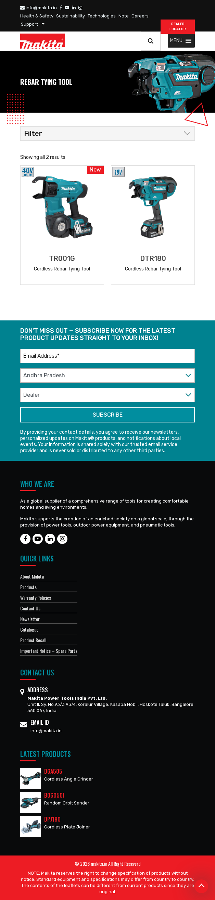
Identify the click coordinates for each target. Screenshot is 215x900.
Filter (33, 133)
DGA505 (53, 771)
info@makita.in (38, 7)
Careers (140, 15)
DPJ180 (52, 819)
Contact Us (30, 608)
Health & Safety (36, 15)
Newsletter (30, 618)
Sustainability (70, 15)
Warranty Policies (35, 597)
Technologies (102, 15)
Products (28, 587)
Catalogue (29, 629)
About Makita (32, 576)
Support (29, 24)
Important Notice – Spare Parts (48, 650)
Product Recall (33, 640)
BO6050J (54, 795)
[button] (176, 41)
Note (123, 15)
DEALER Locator (177, 26)
